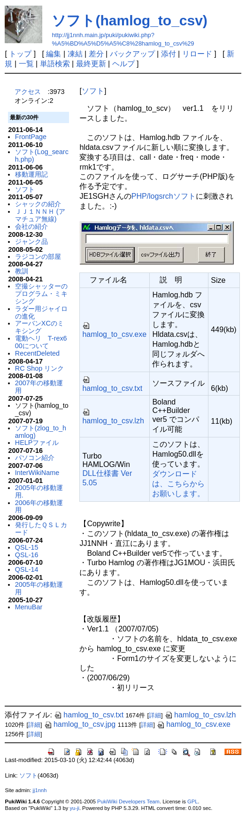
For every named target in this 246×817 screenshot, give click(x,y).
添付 (168, 54)
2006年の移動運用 (39, 506)
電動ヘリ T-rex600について (41, 342)
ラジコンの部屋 (38, 256)
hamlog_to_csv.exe (194, 724)
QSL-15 (26, 547)
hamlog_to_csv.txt (88, 715)
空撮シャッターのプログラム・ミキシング (41, 293)
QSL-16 (26, 555)
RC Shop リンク (39, 368)
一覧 (26, 64)
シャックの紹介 (38, 204)
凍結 (75, 54)
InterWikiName (37, 472)
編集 (53, 54)
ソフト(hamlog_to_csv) (129, 20)
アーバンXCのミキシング (39, 327)
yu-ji (74, 808)
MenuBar (28, 607)
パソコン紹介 (34, 457)
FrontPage (30, 136)
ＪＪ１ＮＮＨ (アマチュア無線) (40, 215)
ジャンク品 (31, 241)
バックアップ (132, 54)
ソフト (25, 189)
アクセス (27, 91)
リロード (197, 54)
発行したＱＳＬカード (41, 528)
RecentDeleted (37, 353)
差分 (96, 54)
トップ (20, 54)
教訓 (21, 271)
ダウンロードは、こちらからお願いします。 (178, 484)
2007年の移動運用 (39, 386)
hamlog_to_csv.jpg (79, 724)
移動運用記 (31, 174)
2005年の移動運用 (39, 588)
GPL (192, 801)
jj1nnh (40, 790)
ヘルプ (123, 64)
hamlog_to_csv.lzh (200, 715)
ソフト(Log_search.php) (42, 155)
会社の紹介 (31, 226)
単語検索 (55, 64)
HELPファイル (37, 442)
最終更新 (91, 64)
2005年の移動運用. (39, 491)
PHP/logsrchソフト (163, 196)
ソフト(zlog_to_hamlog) (40, 431)
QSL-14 (26, 569)
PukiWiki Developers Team (128, 801)
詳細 (155, 715)
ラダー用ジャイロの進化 (41, 312)
